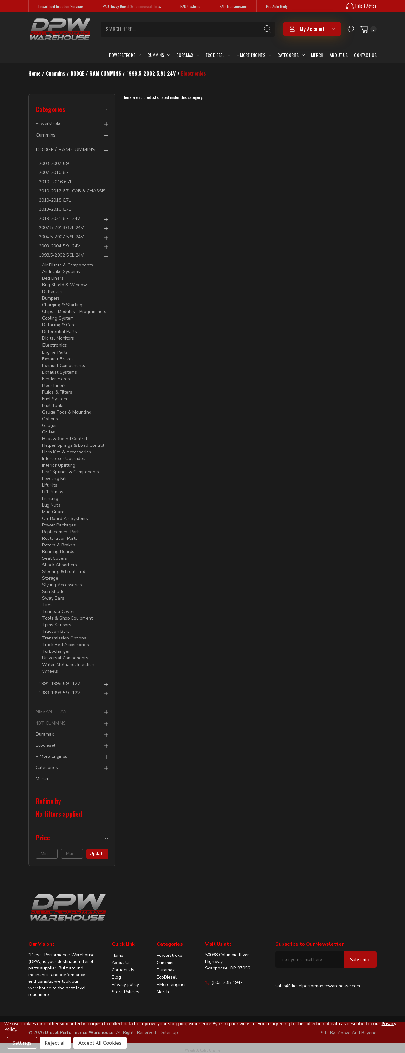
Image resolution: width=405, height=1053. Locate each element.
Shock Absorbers (59, 565)
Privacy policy (125, 984)
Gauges (50, 425)
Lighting (50, 498)
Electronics (54, 345)
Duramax (187, 55)
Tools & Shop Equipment (67, 618)
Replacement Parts (61, 532)
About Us (339, 55)
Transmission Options (64, 638)
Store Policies (125, 992)
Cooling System (58, 318)
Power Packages (59, 525)
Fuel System (54, 399)
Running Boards (58, 552)
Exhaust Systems (59, 372)
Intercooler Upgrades (63, 459)
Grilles (48, 432)
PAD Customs (190, 6)
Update (97, 853)
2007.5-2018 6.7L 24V (61, 228)
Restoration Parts (60, 538)
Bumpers (51, 298)
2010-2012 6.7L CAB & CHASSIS (72, 191)
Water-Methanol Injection (68, 665)
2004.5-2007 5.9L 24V (61, 237)
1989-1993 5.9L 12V (59, 693)
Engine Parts (55, 352)
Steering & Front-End (63, 572)
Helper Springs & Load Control (73, 445)
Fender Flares (56, 379)
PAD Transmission (233, 6)
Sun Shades (54, 592)
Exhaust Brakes (58, 359)
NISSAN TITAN (51, 711)
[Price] (72, 837)
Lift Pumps (52, 492)
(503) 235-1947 (224, 983)
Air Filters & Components (67, 265)
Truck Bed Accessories (65, 645)
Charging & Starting (62, 305)
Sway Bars (53, 598)
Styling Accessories (62, 585)
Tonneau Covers (59, 611)
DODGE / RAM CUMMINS (66, 150)
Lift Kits (49, 485)
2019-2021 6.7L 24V (59, 218)
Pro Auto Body (277, 6)
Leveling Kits (55, 479)
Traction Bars (56, 631)
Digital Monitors (58, 338)
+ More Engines (254, 55)
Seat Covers (54, 558)
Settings (22, 1042)
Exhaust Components (63, 366)
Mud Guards (54, 512)
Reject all (55, 1042)
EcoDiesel (167, 977)
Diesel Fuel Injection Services (61, 6)
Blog (116, 977)
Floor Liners (54, 386)
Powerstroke (125, 55)
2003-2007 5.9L (55, 163)
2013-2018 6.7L (55, 209)
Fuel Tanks (53, 405)
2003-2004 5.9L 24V (59, 246)
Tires (47, 605)
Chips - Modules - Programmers (74, 311)
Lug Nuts (51, 505)
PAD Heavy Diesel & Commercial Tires (132, 6)
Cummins (158, 55)
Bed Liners (53, 278)
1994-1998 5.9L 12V (59, 684)
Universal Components (65, 658)
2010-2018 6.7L (55, 200)
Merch (317, 55)
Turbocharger (56, 651)
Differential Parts (59, 331)
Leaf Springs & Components (70, 472)
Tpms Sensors (56, 625)
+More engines (172, 984)
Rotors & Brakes (58, 545)
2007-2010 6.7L (55, 173)
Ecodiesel (218, 55)
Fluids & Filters (57, 392)
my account (312, 29)
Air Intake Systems (61, 272)
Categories (291, 55)
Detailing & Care (59, 325)
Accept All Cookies (100, 1042)
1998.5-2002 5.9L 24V (61, 255)
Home (117, 955)
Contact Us (365, 55)
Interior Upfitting (58, 465)
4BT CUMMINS (51, 723)
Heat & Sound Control (64, 439)
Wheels (50, 671)
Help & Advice (361, 6)
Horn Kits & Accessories (66, 452)
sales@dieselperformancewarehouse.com (317, 986)
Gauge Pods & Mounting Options (66, 415)
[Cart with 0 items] (368, 29)
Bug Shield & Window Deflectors (64, 288)
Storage (50, 578)
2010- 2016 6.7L (55, 182)
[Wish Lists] (350, 29)
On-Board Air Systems (65, 518)
